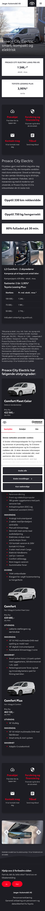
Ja (6, 884)
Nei (17, 884)
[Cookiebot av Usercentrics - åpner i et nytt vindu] (32, 422)
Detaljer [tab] (22, 429)
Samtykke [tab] (8, 429)
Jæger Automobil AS (11, 3)
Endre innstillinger (22, 479)
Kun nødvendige (22, 487)
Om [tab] (36, 429)
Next (38, 832)
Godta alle (22, 471)
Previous (6, 832)
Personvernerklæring (22, 897)
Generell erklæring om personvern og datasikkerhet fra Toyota (22, 902)
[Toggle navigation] (40, 3)
